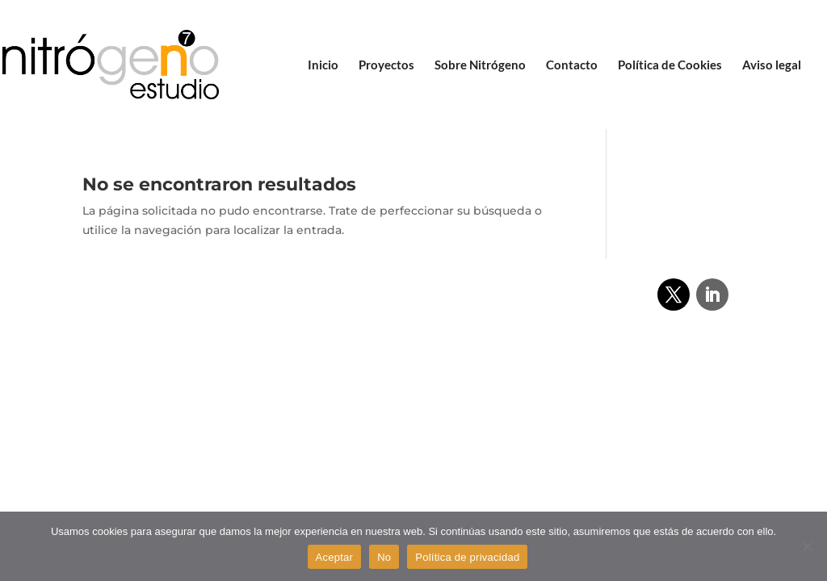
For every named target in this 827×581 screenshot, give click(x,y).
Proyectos (386, 65)
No (384, 557)
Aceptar (335, 557)
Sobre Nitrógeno (480, 65)
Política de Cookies (670, 65)
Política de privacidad (467, 557)
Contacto (572, 65)
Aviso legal (771, 65)
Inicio (323, 65)
